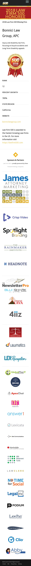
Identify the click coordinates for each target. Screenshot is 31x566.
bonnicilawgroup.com (11, 122)
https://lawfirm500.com (12, 143)
